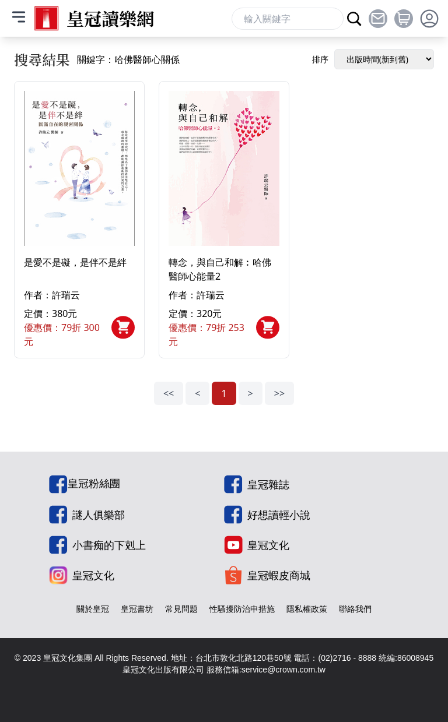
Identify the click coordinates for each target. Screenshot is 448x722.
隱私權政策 (306, 608)
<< (168, 393)
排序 (320, 59)
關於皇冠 (92, 608)
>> (279, 393)
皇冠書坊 (137, 608)
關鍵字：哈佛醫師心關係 (128, 59)
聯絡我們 (355, 608)
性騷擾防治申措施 (242, 608)
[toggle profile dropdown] (429, 18)
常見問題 (181, 608)
